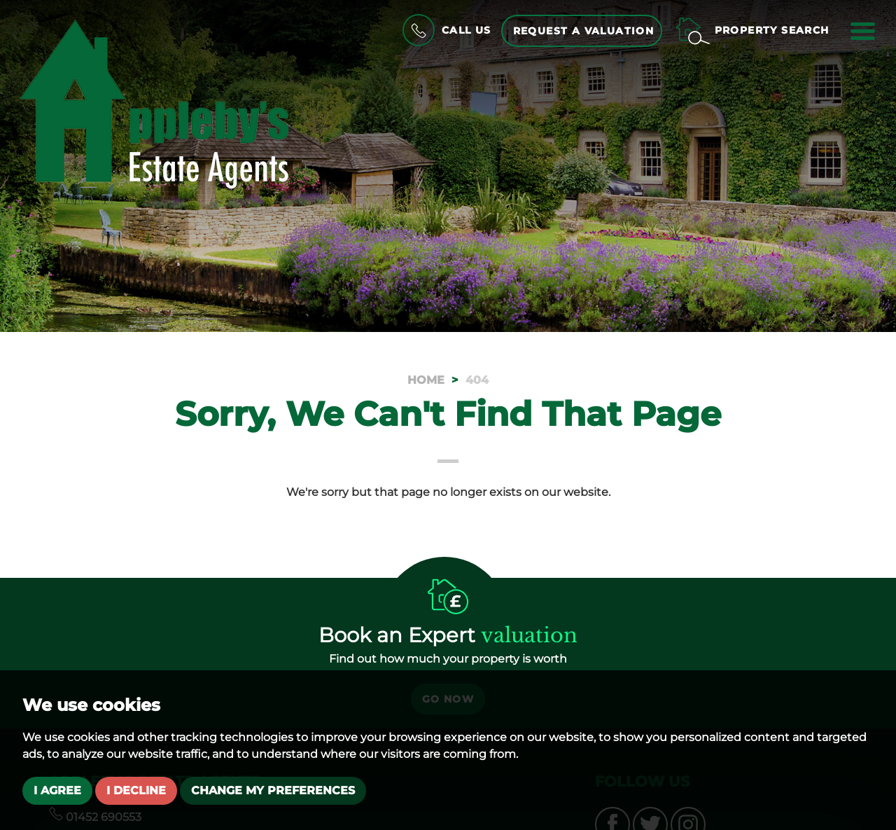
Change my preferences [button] (273, 790)
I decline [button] (136, 790)
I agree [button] (57, 790)
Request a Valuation (583, 31)
